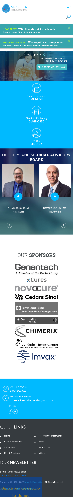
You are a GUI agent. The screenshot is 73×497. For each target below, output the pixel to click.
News (41, 441)
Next (63, 225)
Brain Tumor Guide (13, 441)
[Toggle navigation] (68, 8)
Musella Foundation (33, 482)
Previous (9, 225)
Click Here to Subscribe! (13, 475)
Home (7, 435)
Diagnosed (36, 97)
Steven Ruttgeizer (55, 210)
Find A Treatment (12, 453)
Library (36, 142)
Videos (42, 453)
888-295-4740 (38, 389)
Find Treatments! (51, 67)
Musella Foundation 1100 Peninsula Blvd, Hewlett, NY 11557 (28, 398)
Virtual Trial (44, 447)
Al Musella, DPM (18, 210)
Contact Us (9, 447)
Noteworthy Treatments (50, 435)
